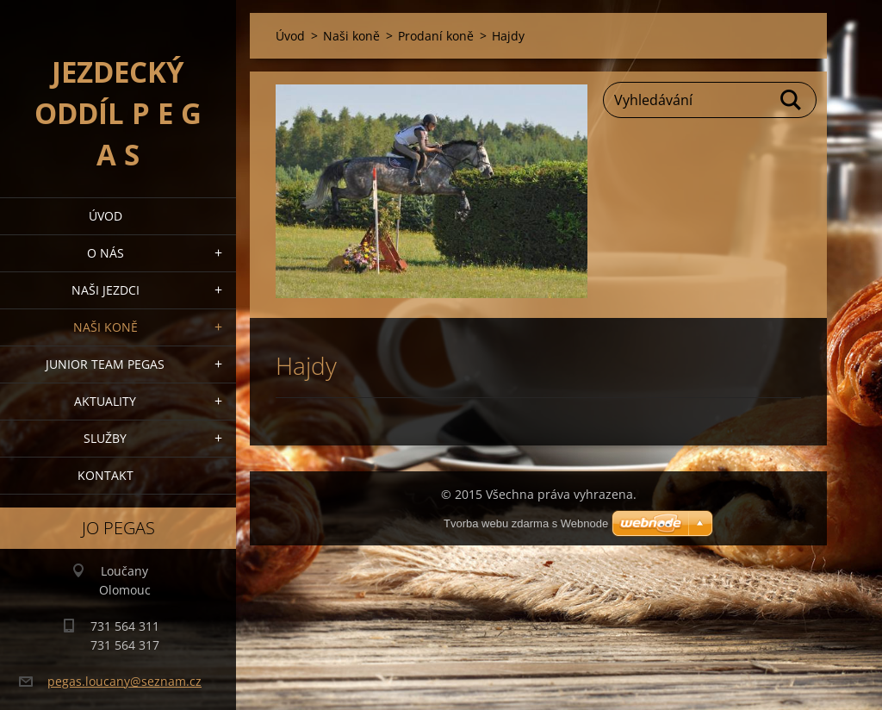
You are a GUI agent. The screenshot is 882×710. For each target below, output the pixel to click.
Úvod (105, 216)
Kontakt (106, 475)
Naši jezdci (105, 290)
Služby (105, 438)
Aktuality (105, 401)
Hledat (791, 100)
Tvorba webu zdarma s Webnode (526, 523)
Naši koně (105, 327)
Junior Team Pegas (105, 364)
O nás (105, 253)
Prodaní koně (436, 36)
